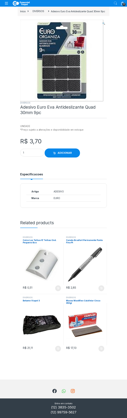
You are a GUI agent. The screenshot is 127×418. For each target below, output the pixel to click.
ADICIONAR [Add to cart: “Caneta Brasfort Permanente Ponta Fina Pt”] (101, 288)
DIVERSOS (38, 11)
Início (23, 11)
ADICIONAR (65, 152)
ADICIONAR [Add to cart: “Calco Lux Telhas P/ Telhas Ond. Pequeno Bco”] (58, 288)
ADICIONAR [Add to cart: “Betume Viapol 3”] (58, 349)
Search (115, 3)
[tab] (31, 176)
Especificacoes (31, 174)
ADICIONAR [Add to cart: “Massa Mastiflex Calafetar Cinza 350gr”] (101, 349)
